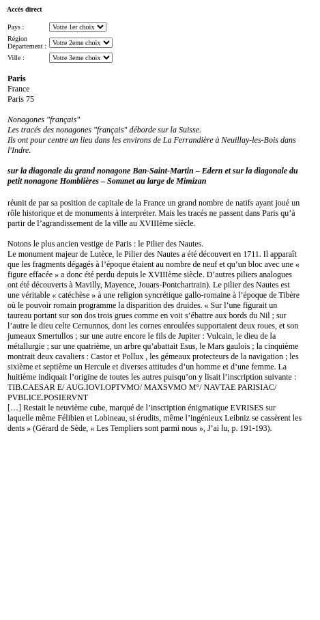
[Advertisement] (46, 533)
